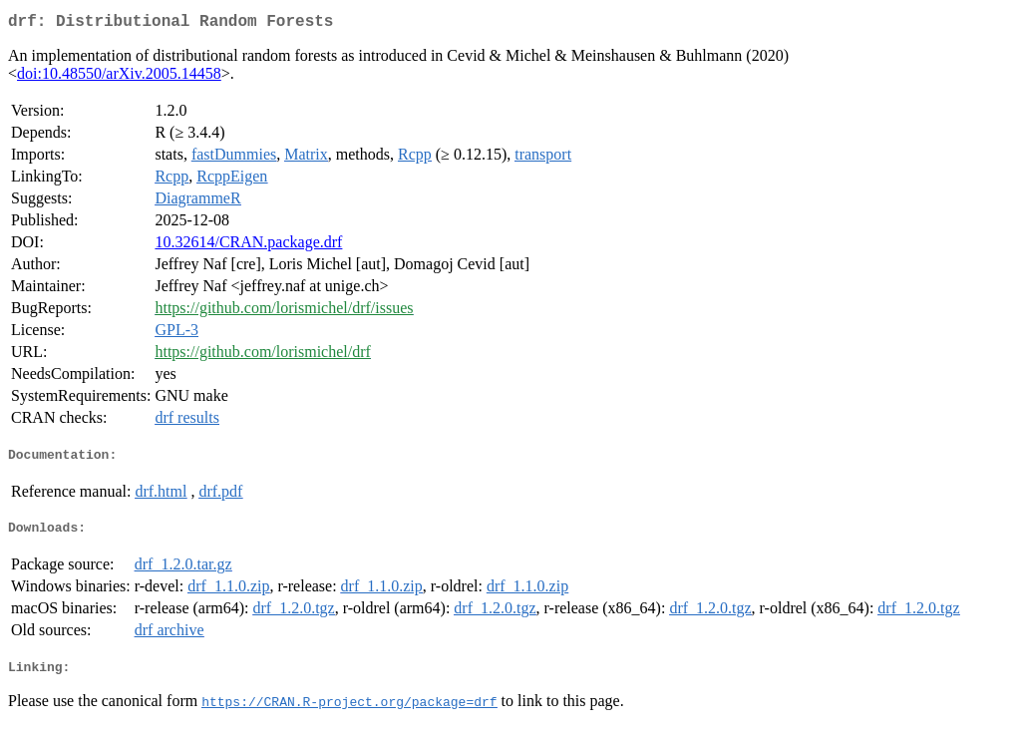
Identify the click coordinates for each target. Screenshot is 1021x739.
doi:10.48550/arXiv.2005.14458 (119, 77)
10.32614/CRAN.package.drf (248, 245)
